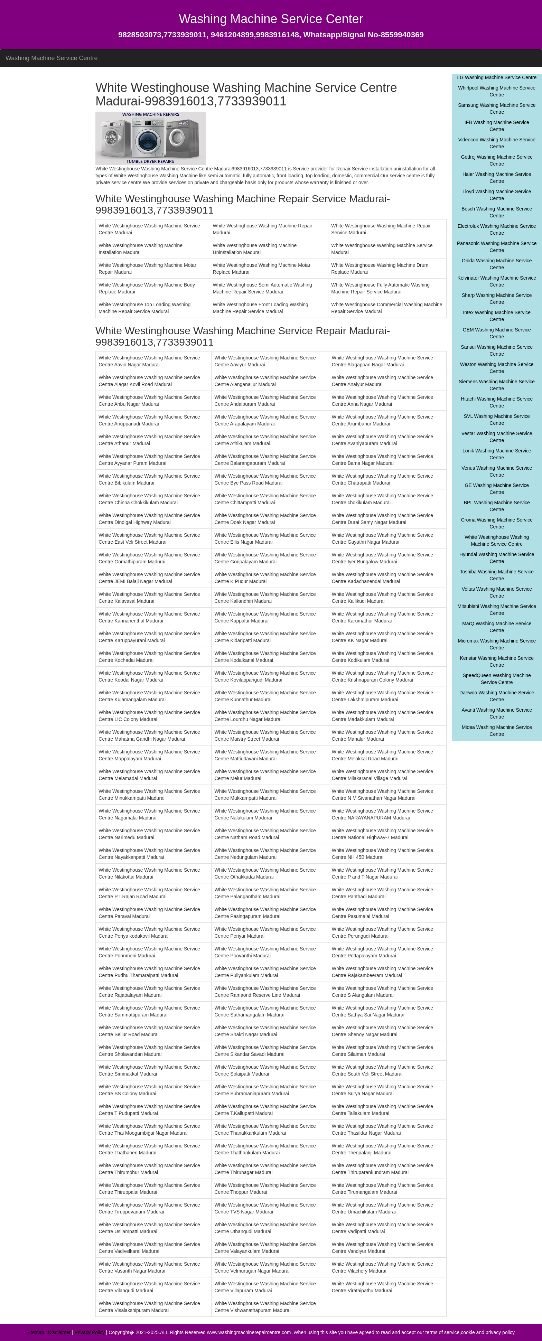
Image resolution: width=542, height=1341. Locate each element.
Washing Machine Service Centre (51, 58)
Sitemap (35, 1332)
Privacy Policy (90, 1332)
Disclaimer (59, 1332)
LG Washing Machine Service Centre (496, 77)
